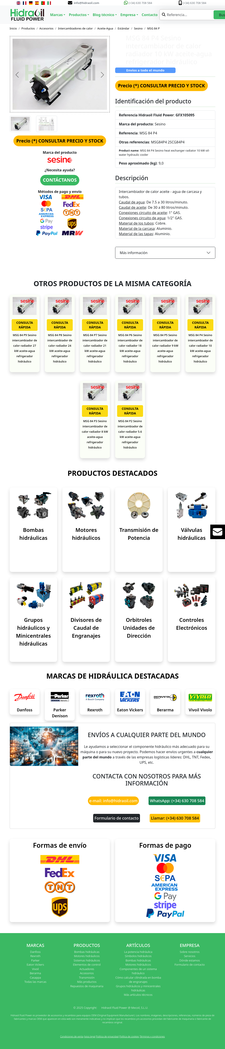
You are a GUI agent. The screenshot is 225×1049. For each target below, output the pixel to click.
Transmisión (86, 977)
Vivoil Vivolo (200, 709)
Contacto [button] (150, 14)
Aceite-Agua (105, 28)
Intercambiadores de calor (75, 28)
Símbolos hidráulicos (138, 956)
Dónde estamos (189, 960)
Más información (133, 252)
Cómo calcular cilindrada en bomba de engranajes (138, 980)
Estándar (123, 28)
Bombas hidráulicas (86, 952)
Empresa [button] (128, 14)
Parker (35, 960)
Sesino (138, 28)
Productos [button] (78, 14)
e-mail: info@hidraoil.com (113, 800)
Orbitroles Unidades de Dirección (139, 627)
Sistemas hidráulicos (87, 960)
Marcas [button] (56, 14)
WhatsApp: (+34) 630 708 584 (177, 800)
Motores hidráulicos (87, 956)
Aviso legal (89, 1036)
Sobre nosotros (190, 952)
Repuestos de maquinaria (86, 986)
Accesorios (46, 28)
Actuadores (87, 969)
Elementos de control (86, 965)
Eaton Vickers (130, 709)
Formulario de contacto (116, 818)
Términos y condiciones (152, 1036)
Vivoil (35, 969)
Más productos (86, 982)
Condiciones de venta (71, 1036)
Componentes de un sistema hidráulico (138, 971)
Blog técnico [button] (103, 14)
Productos (28, 28)
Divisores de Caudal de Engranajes (86, 627)
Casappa (35, 977)
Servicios (189, 956)
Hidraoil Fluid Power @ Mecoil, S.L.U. (124, 1008)
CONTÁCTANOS (60, 180)
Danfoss (25, 709)
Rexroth (94, 709)
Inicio (13, 28)
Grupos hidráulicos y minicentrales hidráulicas (138, 988)
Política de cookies (129, 1036)
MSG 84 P (153, 28)
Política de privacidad (107, 1036)
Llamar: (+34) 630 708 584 (175, 818)
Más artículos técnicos (138, 995)
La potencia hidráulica (138, 952)
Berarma (165, 709)
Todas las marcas (35, 982)
